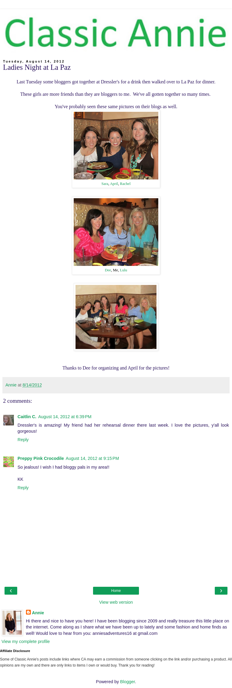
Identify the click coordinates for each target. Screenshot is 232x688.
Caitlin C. (27, 416)
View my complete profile (26, 641)
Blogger (127, 681)
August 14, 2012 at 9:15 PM (92, 458)
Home (116, 591)
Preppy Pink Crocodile (41, 458)
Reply (23, 439)
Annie (38, 612)
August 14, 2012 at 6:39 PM (64, 416)
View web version (116, 602)
